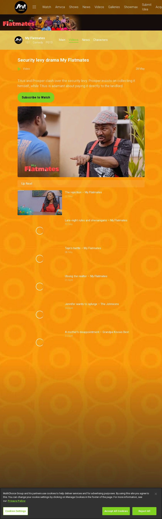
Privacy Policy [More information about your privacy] (16, 500)
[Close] (156, 494)
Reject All (144, 511)
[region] (81, 503)
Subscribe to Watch (36, 97)
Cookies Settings (15, 511)
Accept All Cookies (116, 511)
